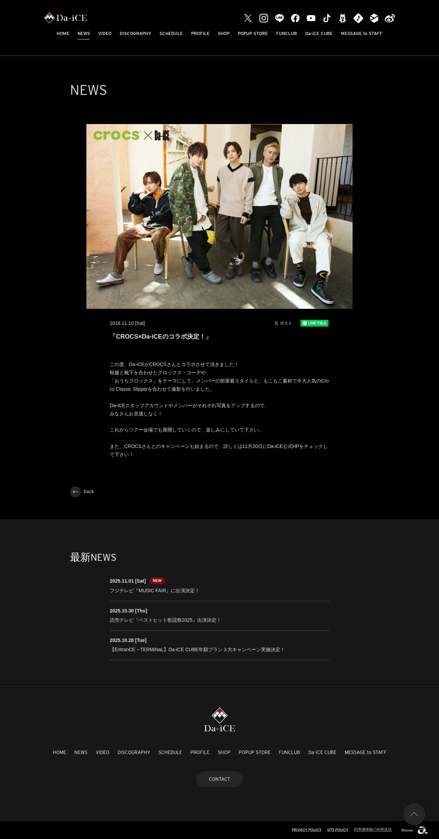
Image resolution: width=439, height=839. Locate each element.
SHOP (223, 33)
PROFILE (200, 33)
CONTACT (219, 779)
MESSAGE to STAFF (361, 33)
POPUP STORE (253, 33)
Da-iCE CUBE (319, 33)
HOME (63, 33)
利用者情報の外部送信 (373, 829)
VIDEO (104, 33)
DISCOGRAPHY (135, 33)
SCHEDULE (171, 33)
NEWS (84, 33)
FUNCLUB (286, 33)
